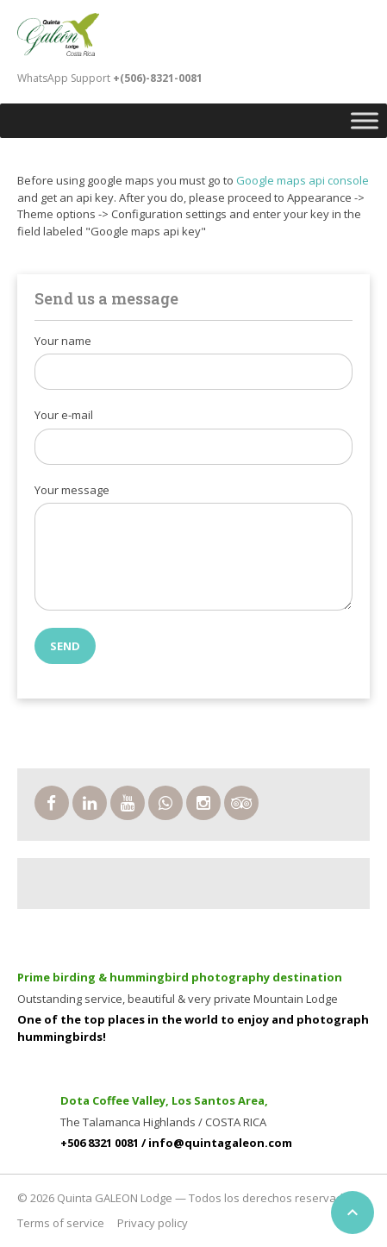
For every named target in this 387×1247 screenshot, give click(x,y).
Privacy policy (152, 1223)
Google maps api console (302, 180)
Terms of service (60, 1223)
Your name (62, 340)
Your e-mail (63, 415)
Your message (71, 490)
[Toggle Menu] (364, 120)
